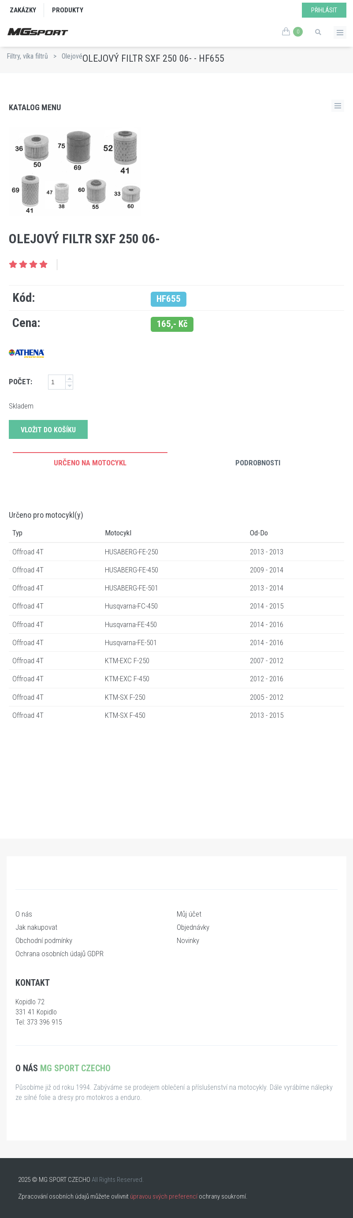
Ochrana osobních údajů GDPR (59, 953)
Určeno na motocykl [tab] (90, 462)
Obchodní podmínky (43, 940)
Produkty (67, 10)
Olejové (72, 56)
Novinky (188, 940)
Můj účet (189, 914)
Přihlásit (324, 10)
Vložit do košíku (48, 430)
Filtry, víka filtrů (27, 56)
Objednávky (193, 927)
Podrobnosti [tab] (257, 462)
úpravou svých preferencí (163, 1196)
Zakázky (23, 10)
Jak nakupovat (36, 927)
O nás (23, 914)
